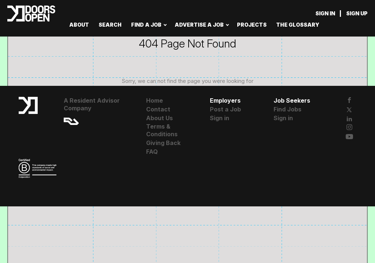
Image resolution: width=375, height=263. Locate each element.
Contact (158, 109)
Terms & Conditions (162, 130)
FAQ (152, 151)
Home (154, 100)
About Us (159, 118)
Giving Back (163, 142)
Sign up (357, 13)
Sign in (325, 13)
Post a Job (225, 109)
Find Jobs (287, 109)
